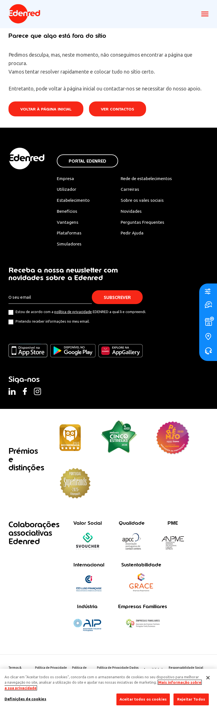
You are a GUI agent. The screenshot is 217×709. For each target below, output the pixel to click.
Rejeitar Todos (191, 699)
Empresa (66, 178)
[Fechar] (208, 678)
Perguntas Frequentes (145, 222)
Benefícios (67, 211)
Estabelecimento (74, 200)
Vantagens (68, 222)
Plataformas (69, 233)
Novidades (134, 211)
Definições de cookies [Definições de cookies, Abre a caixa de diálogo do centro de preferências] (25, 699)
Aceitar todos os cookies (143, 699)
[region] (108, 689)
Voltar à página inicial (46, 109)
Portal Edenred (87, 161)
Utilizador (67, 189)
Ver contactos (119, 109)
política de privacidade (73, 313)
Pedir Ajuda (134, 233)
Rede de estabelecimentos (149, 178)
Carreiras (132, 189)
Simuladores (70, 244)
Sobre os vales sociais (145, 200)
